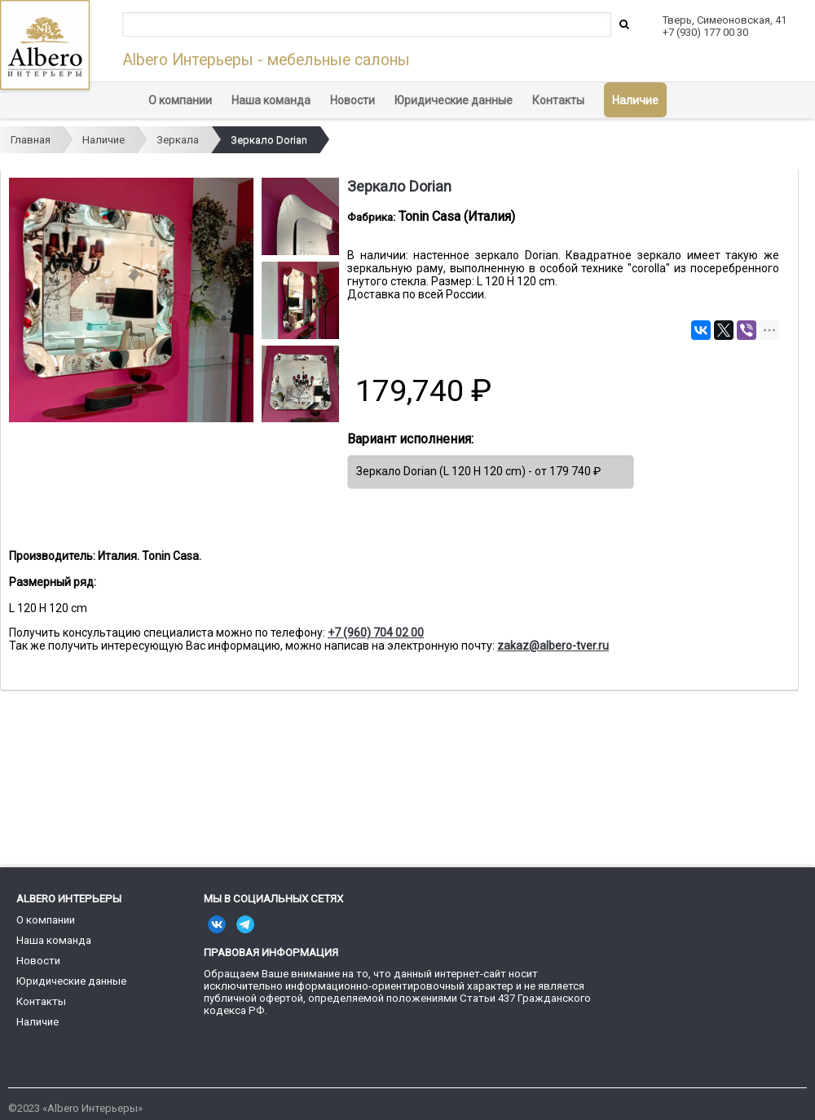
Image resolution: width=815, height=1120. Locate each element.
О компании (180, 100)
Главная (31, 140)
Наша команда (271, 100)
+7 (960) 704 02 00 (376, 632)
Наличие (635, 100)
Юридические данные (453, 100)
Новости (352, 100)
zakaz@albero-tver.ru (553, 645)
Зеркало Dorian (269, 140)
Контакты (558, 100)
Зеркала (177, 140)
